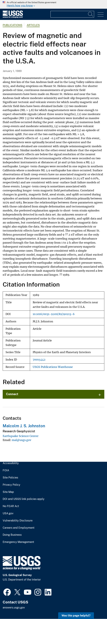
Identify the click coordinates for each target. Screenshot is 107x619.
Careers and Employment (18, 527)
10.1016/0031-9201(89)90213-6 (54, 314)
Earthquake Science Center (20, 436)
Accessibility (11, 463)
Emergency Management (18, 542)
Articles (33, 25)
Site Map (8, 492)
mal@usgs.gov (21, 440)
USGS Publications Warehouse (53, 367)
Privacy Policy (11, 484)
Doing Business (12, 534)
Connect (12, 394)
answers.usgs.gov (14, 607)
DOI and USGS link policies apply (23, 499)
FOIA (6, 470)
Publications (12, 25)
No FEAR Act (11, 506)
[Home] (13, 17)
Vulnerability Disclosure (18, 520)
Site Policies (10, 477)
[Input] (72, 14)
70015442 (39, 359)
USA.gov (8, 513)
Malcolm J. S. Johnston (24, 425)
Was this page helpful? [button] (76, 615)
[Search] (90, 14)
